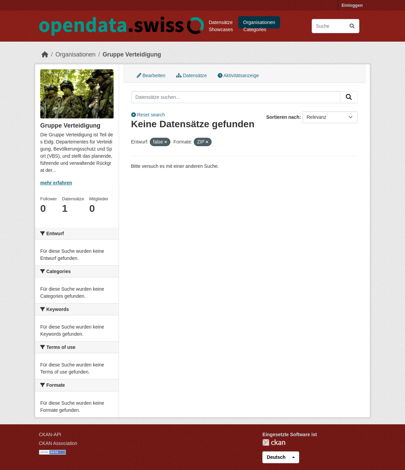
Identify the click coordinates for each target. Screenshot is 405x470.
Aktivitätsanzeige (238, 75)
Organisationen (259, 22)
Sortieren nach (282, 117)
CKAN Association (58, 443)
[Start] (45, 54)
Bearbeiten (151, 75)
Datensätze (221, 22)
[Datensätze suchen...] (335, 26)
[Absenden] (352, 26)
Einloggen (352, 5)
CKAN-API (50, 434)
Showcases (221, 29)
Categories (254, 29)
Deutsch (276, 457)
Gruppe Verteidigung (131, 54)
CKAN (273, 442)
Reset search (148, 114)
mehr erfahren (56, 182)
